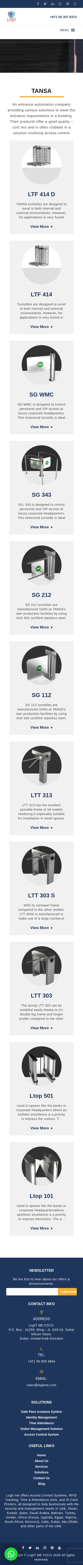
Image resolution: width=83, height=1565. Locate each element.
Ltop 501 (41, 1095)
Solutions (42, 1472)
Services (41, 1466)
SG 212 (41, 595)
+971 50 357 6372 (63, 17)
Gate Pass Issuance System (41, 1411)
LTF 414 (41, 294)
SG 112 (41, 695)
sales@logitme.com (41, 1385)
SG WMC (41, 394)
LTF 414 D (41, 194)
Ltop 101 (41, 1196)
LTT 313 (41, 795)
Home (41, 1455)
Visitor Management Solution (41, 1429)
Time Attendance (41, 1423)
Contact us (41, 1478)
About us (41, 1461)
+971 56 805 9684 (41, 1361)
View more (39, 227)
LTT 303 (41, 995)
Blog (41, 1483)
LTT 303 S (41, 895)
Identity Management (41, 1417)
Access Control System (41, 1434)
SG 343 (41, 494)
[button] (64, 30)
